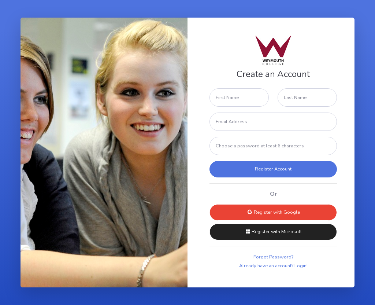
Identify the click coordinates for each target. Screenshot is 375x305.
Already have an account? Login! (273, 265)
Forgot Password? (273, 257)
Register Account (273, 169)
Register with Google (273, 212)
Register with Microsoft (273, 231)
